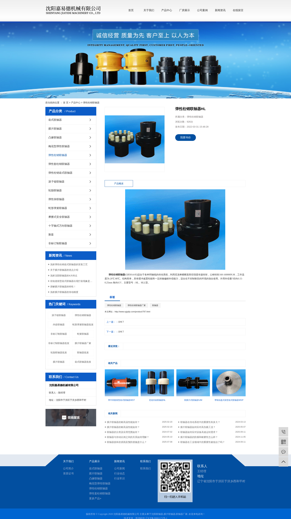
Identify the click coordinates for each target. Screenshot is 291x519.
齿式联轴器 (55, 119)
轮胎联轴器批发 (59, 352)
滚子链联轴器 (56, 181)
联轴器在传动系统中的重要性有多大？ (200, 422)
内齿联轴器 (59, 324)
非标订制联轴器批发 (58, 343)
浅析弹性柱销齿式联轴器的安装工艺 (69, 264)
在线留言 (238, 10)
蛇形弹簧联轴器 (57, 208)
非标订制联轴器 (57, 243)
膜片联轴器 (55, 128)
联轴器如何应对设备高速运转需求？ (199, 432)
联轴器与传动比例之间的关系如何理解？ (128, 437)
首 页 (65, 102)
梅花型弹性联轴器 (59, 146)
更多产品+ (95, 498)
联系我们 (145, 461)
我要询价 (185, 137)
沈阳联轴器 (157, 514)
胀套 (51, 234)
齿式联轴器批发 (83, 361)
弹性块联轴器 (56, 199)
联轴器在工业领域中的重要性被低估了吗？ (202, 442)
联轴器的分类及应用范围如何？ (123, 432)
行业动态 (119, 473)
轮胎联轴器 (55, 190)
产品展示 (94, 461)
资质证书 (68, 473)
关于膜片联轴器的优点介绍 (64, 270)
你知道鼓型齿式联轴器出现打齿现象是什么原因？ (72, 281)
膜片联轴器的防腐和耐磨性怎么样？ (199, 437)
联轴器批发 (83, 352)
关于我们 (148, 10)
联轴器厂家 (182, 514)
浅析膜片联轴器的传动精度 (64, 292)
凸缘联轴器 (55, 137)
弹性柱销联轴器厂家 (137, 305)
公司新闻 (119, 468)
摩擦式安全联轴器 (59, 216)
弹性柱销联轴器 (91, 102)
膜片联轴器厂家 (83, 343)
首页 (131, 10)
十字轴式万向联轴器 (60, 225)
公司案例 (202, 10)
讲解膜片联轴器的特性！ (63, 286)
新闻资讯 (220, 10)
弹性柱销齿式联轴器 (60, 172)
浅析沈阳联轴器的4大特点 (63, 275)
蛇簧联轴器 (83, 334)
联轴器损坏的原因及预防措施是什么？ (127, 442)
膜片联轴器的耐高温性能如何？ (123, 422)
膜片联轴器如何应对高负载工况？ (197, 427)
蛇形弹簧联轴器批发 (82, 324)
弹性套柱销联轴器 (59, 164)
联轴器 (155, 305)
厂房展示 (184, 10)
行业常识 (119, 478)
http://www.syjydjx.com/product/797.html (132, 312)
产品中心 (166, 10)
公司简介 (68, 468)
